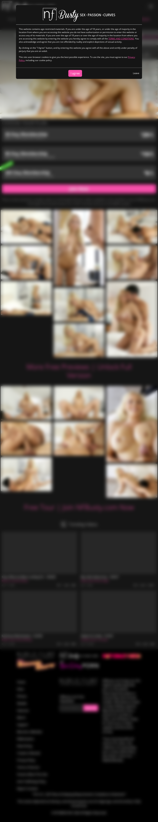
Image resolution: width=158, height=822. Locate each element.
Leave (136, 73)
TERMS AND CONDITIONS (121, 38)
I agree (75, 73)
